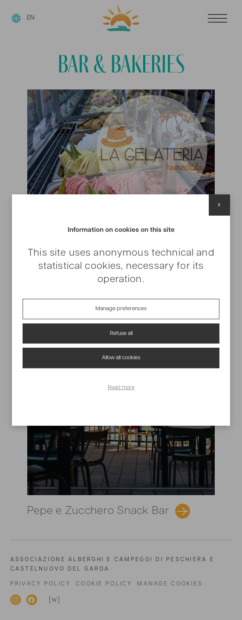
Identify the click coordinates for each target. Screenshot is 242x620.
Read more (121, 387)
